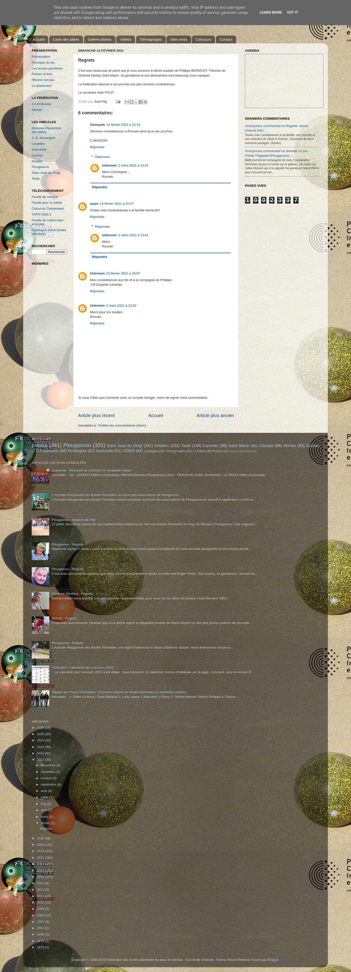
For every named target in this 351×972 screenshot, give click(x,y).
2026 (41, 727)
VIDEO (129, 450)
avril (44, 810)
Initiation (161, 445)
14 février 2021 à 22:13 (123, 124)
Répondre (97, 147)
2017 (41, 857)
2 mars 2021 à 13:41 (133, 165)
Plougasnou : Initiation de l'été (74, 520)
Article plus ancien (215, 415)
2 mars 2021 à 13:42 (121, 305)
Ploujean (217, 451)
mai (44, 804)
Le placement (41, 85)
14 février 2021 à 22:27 (117, 203)
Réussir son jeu (43, 80)
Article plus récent (96, 415)
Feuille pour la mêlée (47, 202)
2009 (41, 909)
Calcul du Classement (48, 208)
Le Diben (199, 451)
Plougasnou (40, 167)
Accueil (38, 39)
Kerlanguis (77, 450)
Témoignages (151, 39)
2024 (41, 740)
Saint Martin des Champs (251, 445)
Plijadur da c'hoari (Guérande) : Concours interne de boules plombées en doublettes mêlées (119, 692)
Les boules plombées (47, 68)
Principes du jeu (43, 62)
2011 (41, 896)
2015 (41, 870)
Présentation (41, 56)
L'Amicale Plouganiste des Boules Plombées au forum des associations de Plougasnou (115, 495)
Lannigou (151, 451)
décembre (48, 765)
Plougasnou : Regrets (67, 544)
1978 (41, 941)
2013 (41, 883)
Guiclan (37, 155)
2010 (41, 902)
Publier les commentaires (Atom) (122, 425)
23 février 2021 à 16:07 (123, 273)
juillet (45, 797)
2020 (41, 838)
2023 (41, 747)
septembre (49, 784)
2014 (41, 877)
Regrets (45, 828)
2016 (41, 864)
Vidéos (125, 39)
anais (94, 203)
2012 (41, 889)
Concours (203, 39)
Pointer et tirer (42, 74)
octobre (47, 778)
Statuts (37, 110)
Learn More (271, 12)
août (44, 791)
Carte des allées (66, 39)
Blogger (273, 960)
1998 (41, 934)
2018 (41, 851)
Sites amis (178, 39)
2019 (41, 844)
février (46, 823)
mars (45, 816)
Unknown (109, 165)
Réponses (102, 157)
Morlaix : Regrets (64, 618)
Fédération (49, 450)
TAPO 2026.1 (41, 214)
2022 (41, 753)
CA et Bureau (41, 104)
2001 (41, 928)
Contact (226, 39)
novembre (48, 772)
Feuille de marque (45, 197)
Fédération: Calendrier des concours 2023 (82, 667)
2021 (41, 759)
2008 (41, 915)
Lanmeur (234, 451)
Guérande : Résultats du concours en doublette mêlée (91, 470)
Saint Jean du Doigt (46, 173)
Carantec (38, 144)
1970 (41, 947)
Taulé (35, 178)
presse (40, 445)
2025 (41, 734)
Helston (248, 451)
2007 (41, 921)
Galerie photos (100, 39)
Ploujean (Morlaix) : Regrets (72, 593)
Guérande (39, 149)
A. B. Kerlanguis (43, 138)
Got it (292, 12)
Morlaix (37, 161)
